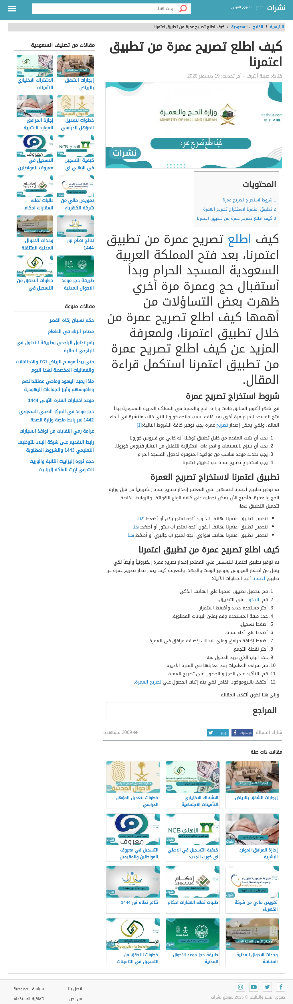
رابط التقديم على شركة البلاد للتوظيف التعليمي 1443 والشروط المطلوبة (55, 446)
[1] (139, 425)
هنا (141, 518)
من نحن (75, 999)
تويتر (217, 732)
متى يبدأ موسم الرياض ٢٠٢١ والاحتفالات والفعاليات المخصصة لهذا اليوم (55, 366)
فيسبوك (241, 732)
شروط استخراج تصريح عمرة (249, 200)
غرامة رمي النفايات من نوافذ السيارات (56, 431)
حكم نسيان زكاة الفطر (72, 320)
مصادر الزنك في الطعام (71, 332)
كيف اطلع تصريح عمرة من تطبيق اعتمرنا (236, 218)
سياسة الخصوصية (28, 989)
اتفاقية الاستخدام (28, 999)
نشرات (276, 8)
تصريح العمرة (148, 682)
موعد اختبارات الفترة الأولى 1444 (61, 401)
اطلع (239, 239)
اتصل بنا (75, 989)
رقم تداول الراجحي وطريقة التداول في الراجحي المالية (55, 347)
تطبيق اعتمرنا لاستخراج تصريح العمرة (239, 209)
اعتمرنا (258, 578)
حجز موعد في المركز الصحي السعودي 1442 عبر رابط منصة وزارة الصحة (56, 416)
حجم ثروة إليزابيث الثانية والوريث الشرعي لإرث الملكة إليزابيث (61, 466)
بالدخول (253, 599)
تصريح (222, 425)
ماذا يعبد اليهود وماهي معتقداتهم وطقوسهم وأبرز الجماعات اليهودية (58, 385)
